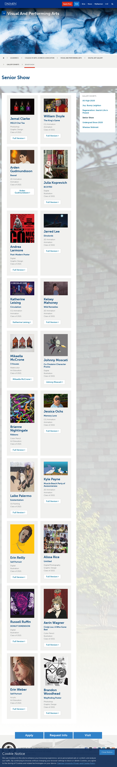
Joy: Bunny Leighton (91, 105)
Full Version (19, 138)
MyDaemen (98, 4)
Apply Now (67, 4)
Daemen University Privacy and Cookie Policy (76, 763)
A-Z (106, 4)
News (90, 4)
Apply (29, 735)
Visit (76, 4)
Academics (14, 58)
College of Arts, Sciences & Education (39, 58)
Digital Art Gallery (95, 58)
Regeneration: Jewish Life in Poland (95, 111)
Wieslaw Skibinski (90, 127)
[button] (112, 4)
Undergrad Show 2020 (92, 122)
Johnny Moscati (54, 382)
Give (83, 4)
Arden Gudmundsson (22, 191)
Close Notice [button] (107, 752)
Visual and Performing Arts (71, 58)
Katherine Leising (22, 322)
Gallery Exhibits (13, 64)
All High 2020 (88, 100)
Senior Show (88, 117)
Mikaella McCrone (22, 379)
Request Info (58, 735)
